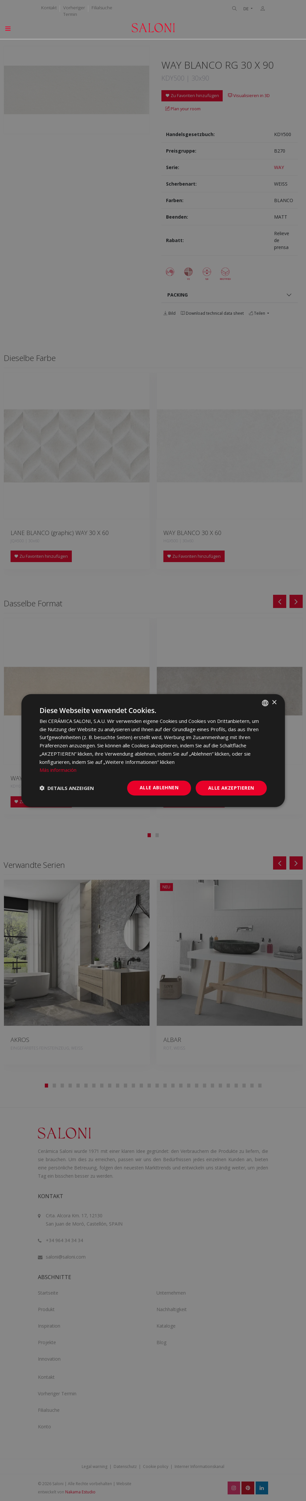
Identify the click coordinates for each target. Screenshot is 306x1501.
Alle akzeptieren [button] (231, 788)
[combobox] (265, 702)
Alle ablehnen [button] (159, 787)
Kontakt (49, 8)
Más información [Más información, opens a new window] (58, 770)
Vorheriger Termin (74, 11)
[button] (67, 788)
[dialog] (153, 750)
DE (246, 9)
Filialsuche (102, 8)
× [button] (274, 702)
